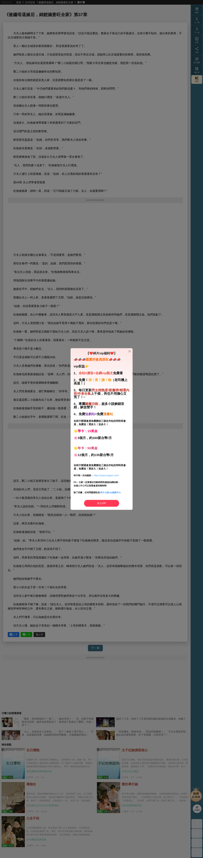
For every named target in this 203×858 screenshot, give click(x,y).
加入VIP (101, 503)
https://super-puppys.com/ (106, 475)
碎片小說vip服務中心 (110, 492)
